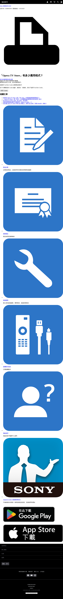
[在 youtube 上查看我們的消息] (31, 575)
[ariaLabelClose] (61, 2)
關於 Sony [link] (36, 571)
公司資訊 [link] (42, 571)
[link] (5, 2)
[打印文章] (31, 71)
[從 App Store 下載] (33, 541)
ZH (6, 563)
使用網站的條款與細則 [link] (31, 584)
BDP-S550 (8, 6)
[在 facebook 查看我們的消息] (28, 575)
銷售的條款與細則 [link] (31, 586)
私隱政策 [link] (31, 588)
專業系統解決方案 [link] (23, 571)
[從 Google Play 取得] (29, 523)
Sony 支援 (2, 6)
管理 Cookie (4, 90)
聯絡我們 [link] (30, 571)
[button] (31, 546)
